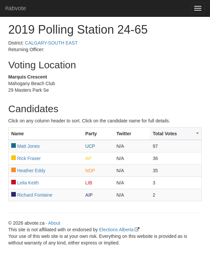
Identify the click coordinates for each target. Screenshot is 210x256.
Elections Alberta (116, 229)
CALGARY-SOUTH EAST (51, 43)
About (54, 223)
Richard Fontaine (34, 195)
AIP (89, 195)
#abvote (15, 8)
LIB (88, 182)
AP (88, 158)
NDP (90, 170)
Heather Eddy (31, 170)
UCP (90, 146)
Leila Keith (28, 182)
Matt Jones (28, 146)
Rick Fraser (29, 158)
